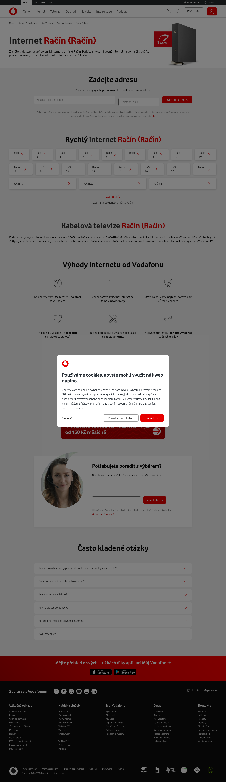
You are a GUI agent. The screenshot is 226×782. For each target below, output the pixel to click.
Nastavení (67, 418)
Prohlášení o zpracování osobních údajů (112, 403)
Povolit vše (152, 418)
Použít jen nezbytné (120, 418)
